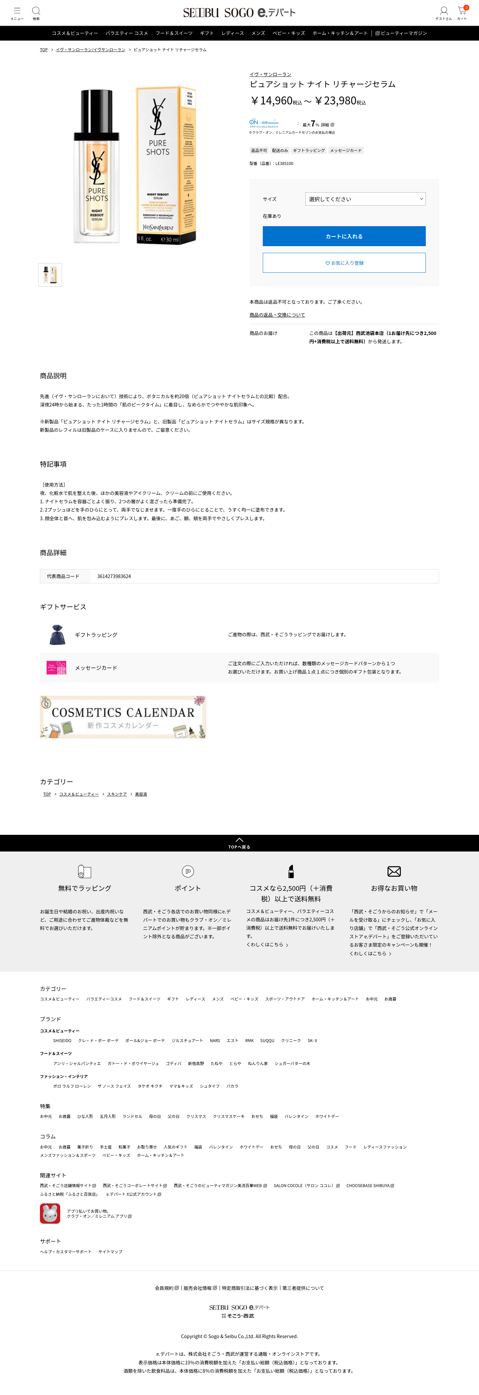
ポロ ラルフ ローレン (72, 1086)
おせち (257, 1116)
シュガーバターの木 (292, 1063)
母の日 (155, 1116)
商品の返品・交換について (277, 323)
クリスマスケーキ (229, 1116)
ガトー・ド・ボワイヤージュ (133, 1063)
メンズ (258, 41)
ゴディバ (173, 1063)
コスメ (332, 1147)
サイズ (270, 207)
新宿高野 (196, 1063)
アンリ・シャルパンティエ (77, 1063)
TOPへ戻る (239, 847)
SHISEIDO (62, 1040)
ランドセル (132, 1116)
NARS (215, 1040)
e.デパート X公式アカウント (131, 1194)
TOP (44, 57)
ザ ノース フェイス (114, 1086)
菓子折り (85, 1147)
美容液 (141, 802)
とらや (235, 1063)
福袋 (274, 1116)
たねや (217, 1063)
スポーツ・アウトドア (285, 999)
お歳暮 (390, 999)
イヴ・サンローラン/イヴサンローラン (90, 57)
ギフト (207, 41)
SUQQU (267, 1040)
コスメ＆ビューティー (75, 41)
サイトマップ (110, 1251)
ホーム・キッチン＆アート (340, 41)
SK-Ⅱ (313, 1040)
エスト (233, 1040)
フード (351, 1147)
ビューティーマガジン (404, 41)
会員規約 (164, 1288)
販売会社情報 (198, 1288)
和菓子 (124, 1147)
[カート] (461, 18)
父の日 (174, 1116)
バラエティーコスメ (104, 999)
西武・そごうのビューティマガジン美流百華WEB (218, 1185)
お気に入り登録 (347, 270)
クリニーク (291, 1040)
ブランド (50, 1019)
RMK (249, 1040)
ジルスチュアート (187, 1040)
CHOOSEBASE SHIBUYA (368, 1185)
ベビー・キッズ (288, 41)
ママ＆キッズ (181, 1086)
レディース (232, 41)
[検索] (40, 18)
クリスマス (196, 1116)
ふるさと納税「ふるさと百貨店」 (70, 1194)
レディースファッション (385, 1147)
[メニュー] (18, 18)
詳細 (325, 132)
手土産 (106, 1147)
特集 (45, 1106)
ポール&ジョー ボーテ (145, 1040)
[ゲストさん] (440, 18)
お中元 (372, 999)
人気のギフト (176, 1147)
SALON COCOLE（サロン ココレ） (304, 1185)
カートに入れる (344, 244)
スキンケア (117, 802)
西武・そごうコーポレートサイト (133, 1185)
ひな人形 (85, 1116)
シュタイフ (210, 1086)
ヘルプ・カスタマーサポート (66, 1251)
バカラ (233, 1086)
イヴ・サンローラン (270, 82)
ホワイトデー (327, 1116)
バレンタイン (296, 1116)
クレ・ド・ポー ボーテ (98, 1040)
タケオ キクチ (150, 1086)
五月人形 (108, 1116)
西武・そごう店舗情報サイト (66, 1185)
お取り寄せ (147, 1147)
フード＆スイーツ (174, 41)
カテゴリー (53, 989)
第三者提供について (303, 1288)
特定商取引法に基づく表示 (250, 1288)
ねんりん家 (258, 1063)
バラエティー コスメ (126, 41)
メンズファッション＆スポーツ (68, 1155)
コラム (48, 1136)
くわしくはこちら (264, 944)
